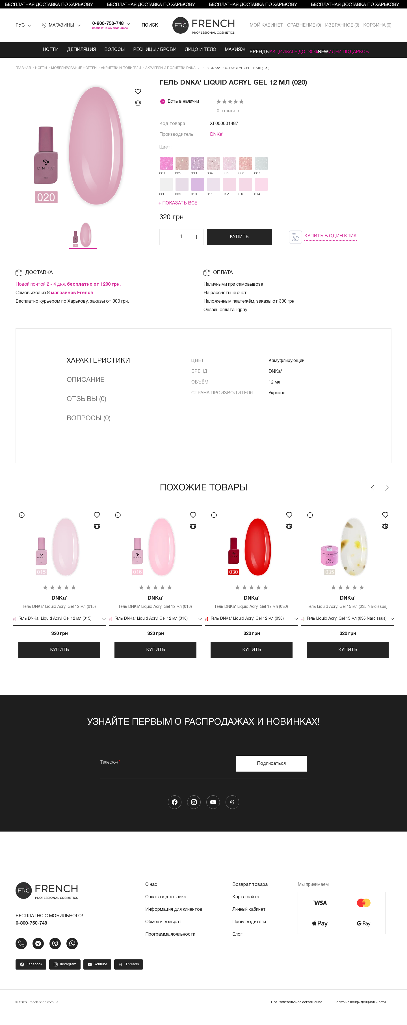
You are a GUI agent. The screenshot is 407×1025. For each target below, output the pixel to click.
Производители (249, 932)
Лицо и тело (179, 50)
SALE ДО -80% (302, 50)
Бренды (243, 50)
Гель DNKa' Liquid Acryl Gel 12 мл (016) (155, 602)
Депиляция (60, 50)
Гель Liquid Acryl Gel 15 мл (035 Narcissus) (347, 604)
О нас (151, 895)
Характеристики (98, 360)
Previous (373, 487)
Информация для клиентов (173, 919)
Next (386, 487)
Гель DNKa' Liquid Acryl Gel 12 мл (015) (59, 602)
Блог (237, 944)
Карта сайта (245, 907)
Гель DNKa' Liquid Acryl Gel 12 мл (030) (251, 602)
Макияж (214, 50)
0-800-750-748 (108, 24)
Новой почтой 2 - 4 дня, (68, 283)
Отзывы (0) (86, 398)
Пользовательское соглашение (296, 1012)
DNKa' (217, 133)
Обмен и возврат (163, 932)
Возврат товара (250, 895)
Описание (86, 379)
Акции (269, 50)
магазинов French (72, 292)
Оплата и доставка (165, 907)
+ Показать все (177, 202)
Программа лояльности (170, 944)
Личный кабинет (249, 919)
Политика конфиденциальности (360, 1012)
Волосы (93, 50)
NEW (331, 50)
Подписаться (271, 774)
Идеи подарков (365, 50)
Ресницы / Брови (133, 50)
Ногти (29, 50)
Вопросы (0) (89, 417)
